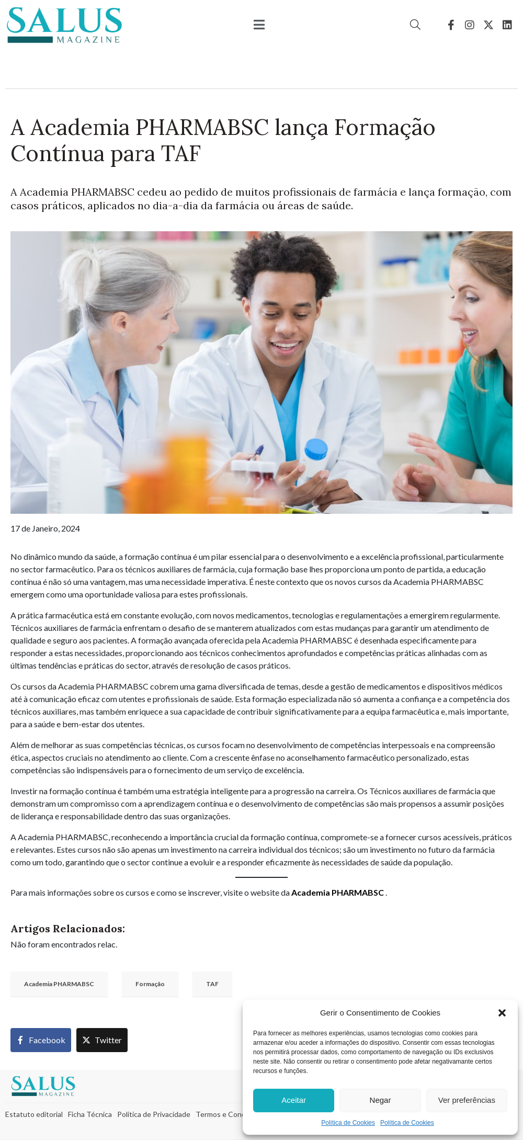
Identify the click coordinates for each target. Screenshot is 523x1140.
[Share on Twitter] (102, 1040)
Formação (150, 984)
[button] (502, 1013)
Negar (380, 1100)
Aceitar (293, 1100)
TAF (212, 984)
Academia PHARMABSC (337, 892)
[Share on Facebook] (40, 1040)
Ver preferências (466, 1100)
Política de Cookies (348, 1122)
